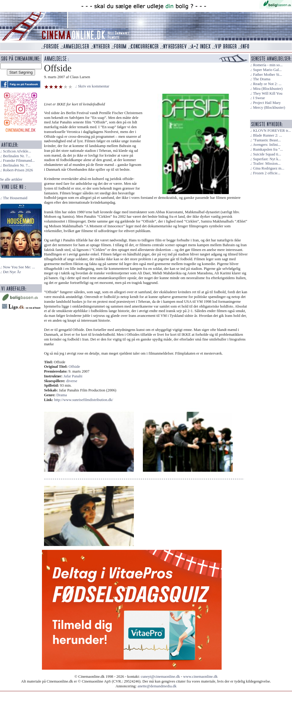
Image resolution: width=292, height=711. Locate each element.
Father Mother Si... (267, 74)
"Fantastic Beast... (267, 140)
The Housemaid (15, 198)
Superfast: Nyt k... (267, 159)
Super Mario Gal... (267, 70)
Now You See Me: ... (19, 267)
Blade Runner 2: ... (267, 135)
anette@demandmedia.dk (156, 686)
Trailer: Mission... (267, 163)
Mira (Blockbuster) (267, 89)
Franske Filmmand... (19, 160)
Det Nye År (12, 272)
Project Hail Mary (267, 103)
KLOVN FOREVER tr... (272, 130)
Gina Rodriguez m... (268, 168)
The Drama (261, 79)
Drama (61, 395)
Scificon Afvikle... (17, 151)
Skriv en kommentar (93, 86)
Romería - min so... (268, 65)
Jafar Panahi (72, 376)
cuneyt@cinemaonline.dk (160, 676)
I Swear (259, 98)
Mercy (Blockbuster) (269, 107)
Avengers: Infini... (267, 145)
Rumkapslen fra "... (268, 149)
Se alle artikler (11, 179)
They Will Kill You (267, 93)
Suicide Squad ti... (267, 154)
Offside (74, 366)
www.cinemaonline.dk (200, 676)
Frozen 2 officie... (266, 173)
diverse (71, 381)
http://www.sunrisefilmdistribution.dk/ (83, 400)
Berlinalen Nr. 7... (17, 156)
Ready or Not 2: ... (267, 84)
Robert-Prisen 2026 (18, 170)
